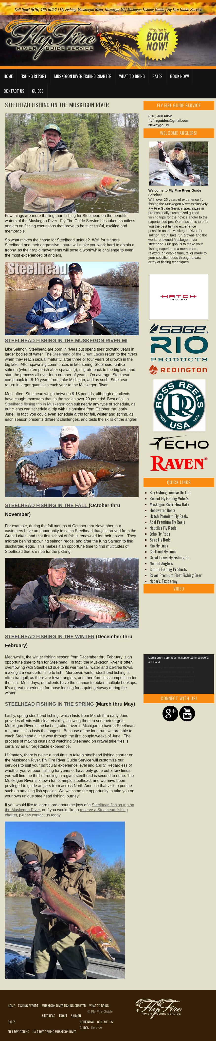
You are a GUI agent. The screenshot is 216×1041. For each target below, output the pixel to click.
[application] (179, 674)
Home (8, 76)
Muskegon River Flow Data (169, 504)
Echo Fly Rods (160, 534)
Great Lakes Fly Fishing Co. (170, 557)
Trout (63, 1015)
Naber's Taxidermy (163, 581)
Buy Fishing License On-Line (170, 493)
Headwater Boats (163, 510)
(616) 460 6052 (160, 116)
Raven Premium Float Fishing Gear (176, 575)
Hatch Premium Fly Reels (169, 516)
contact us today (46, 815)
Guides (38, 91)
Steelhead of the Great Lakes (78, 354)
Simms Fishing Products (168, 569)
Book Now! (179, 76)
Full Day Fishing (18, 1031)
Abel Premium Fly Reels (167, 522)
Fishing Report (33, 76)
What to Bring (132, 76)
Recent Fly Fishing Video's (169, 498)
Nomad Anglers (161, 563)
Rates (157, 76)
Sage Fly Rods (160, 540)
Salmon (76, 1015)
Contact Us (14, 91)
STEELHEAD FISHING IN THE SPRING (49, 704)
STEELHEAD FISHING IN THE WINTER (49, 636)
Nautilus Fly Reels (163, 528)
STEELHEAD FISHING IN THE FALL (47, 505)
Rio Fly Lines (159, 546)
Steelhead (48, 1015)
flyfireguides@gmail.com (168, 121)
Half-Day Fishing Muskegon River (54, 1031)
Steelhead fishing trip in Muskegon (35, 404)
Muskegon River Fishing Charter (82, 76)
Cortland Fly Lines (163, 552)
